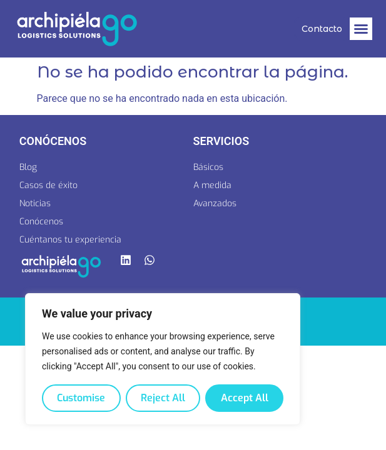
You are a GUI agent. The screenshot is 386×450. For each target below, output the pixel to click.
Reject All (163, 397)
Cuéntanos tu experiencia (70, 240)
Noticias (35, 203)
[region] (162, 359)
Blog (28, 167)
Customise (81, 397)
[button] (361, 29)
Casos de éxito (48, 185)
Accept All (244, 397)
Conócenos (41, 222)
